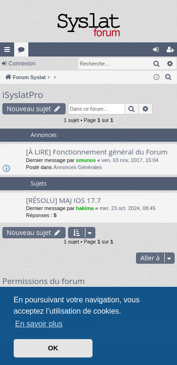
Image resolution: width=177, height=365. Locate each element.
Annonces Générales (77, 167)
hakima (85, 208)
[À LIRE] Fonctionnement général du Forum (97, 151)
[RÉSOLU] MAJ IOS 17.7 (63, 200)
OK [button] (53, 348)
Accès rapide (9, 51)
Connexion (21, 63)
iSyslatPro (22, 95)
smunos (86, 160)
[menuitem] (168, 77)
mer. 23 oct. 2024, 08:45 (128, 208)
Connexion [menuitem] (158, 51)
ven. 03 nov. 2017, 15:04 (129, 160)
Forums (23, 51)
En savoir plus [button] (39, 324)
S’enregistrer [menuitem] (172, 51)
